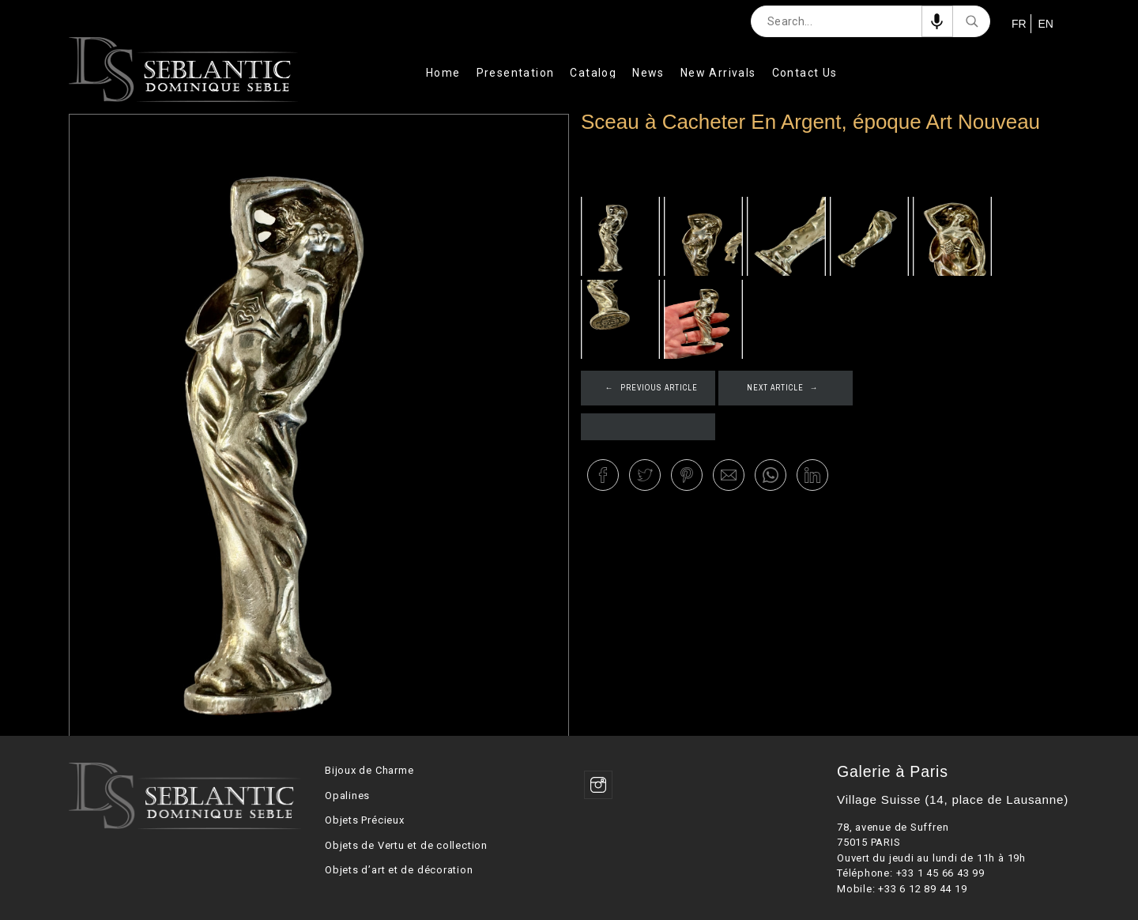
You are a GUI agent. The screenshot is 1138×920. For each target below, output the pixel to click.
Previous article (659, 388)
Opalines (347, 795)
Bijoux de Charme (369, 770)
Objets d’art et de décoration (399, 870)
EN (1044, 23)
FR (1017, 23)
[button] (603, 475)
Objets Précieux (365, 820)
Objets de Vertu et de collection (406, 845)
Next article (775, 388)
